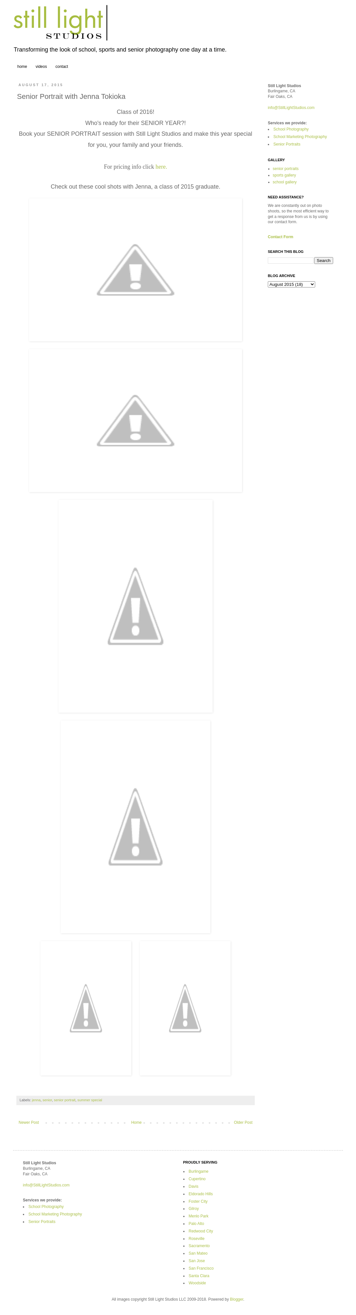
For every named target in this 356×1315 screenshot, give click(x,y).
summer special (89, 1100)
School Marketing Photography (300, 136)
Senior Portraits (286, 144)
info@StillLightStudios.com (291, 107)
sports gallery (284, 175)
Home (136, 1122)
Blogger (236, 1299)
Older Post (243, 1122)
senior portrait (64, 1100)
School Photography (291, 129)
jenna (36, 1100)
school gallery (285, 182)
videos (41, 66)
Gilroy (194, 1208)
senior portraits (286, 168)
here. (161, 166)
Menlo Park (199, 1216)
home (22, 66)
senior (47, 1100)
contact (62, 66)
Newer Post (29, 1122)
